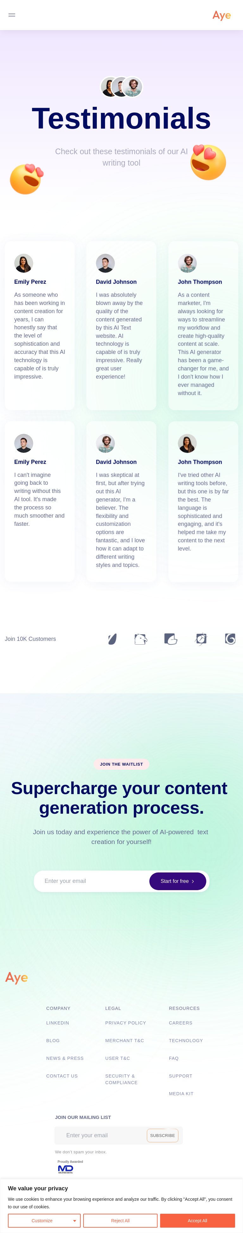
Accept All (197, 1220)
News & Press (65, 1058)
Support (180, 1075)
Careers (181, 1022)
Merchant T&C (124, 1040)
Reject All (120, 1220)
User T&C (117, 1058)
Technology (186, 1040)
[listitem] (121, 1203)
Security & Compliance (121, 1079)
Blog (53, 1040)
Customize (42, 1220)
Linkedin (57, 1022)
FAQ (174, 1058)
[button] (176, 882)
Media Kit (181, 1093)
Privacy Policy (125, 1022)
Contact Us (62, 1075)
